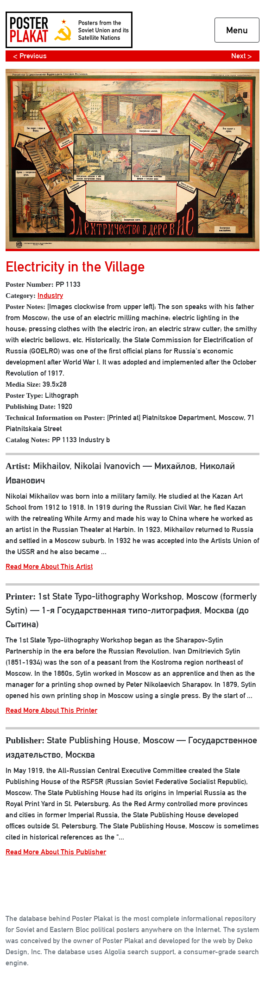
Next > (241, 55)
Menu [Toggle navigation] (237, 30)
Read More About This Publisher (56, 851)
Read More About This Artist (49, 566)
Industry (50, 295)
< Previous (30, 55)
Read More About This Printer (51, 710)
